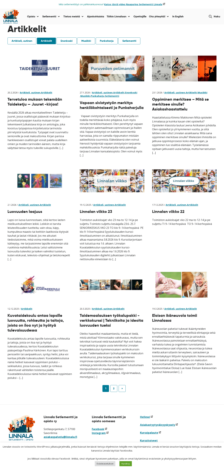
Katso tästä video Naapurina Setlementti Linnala (134, 4)
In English (177, 16)
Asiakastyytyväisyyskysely (159, 425)
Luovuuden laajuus (25, 211)
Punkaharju (107, 41)
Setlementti (49, 16)
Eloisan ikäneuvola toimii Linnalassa (174, 318)
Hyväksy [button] (125, 463)
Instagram (100, 433)
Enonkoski (67, 41)
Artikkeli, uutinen (22, 41)
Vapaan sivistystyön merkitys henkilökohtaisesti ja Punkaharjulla (112, 105)
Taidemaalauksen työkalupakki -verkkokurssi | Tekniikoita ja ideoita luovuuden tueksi (111, 320)
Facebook (99, 429)
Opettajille (139, 16)
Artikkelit (46, 41)
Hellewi (146, 417)
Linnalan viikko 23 (96, 211)
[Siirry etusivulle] (11, 16)
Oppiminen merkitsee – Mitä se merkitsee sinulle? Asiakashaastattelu (180, 104)
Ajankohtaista (95, 16)
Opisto (31, 16)
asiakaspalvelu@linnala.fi (60, 437)
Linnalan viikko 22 (168, 211)
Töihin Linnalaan (116, 16)
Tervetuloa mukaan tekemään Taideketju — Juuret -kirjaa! (35, 102)
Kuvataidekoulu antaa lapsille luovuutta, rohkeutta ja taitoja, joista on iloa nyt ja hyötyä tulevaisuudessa (36, 323)
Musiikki (86, 41)
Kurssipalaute (150, 432)
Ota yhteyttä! (157, 16)
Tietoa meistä (71, 16)
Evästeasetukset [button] (105, 463)
